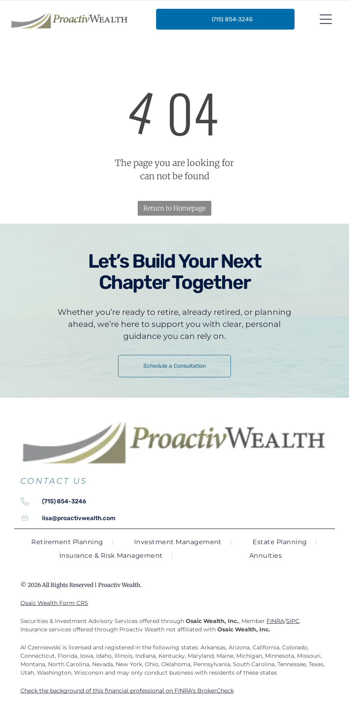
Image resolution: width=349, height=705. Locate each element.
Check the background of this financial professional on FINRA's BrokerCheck (127, 690)
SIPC (292, 621)
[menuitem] (72, 542)
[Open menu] (326, 19)
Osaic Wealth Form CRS (54, 603)
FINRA (275, 621)
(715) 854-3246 (64, 501)
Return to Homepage (174, 208)
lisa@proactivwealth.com (79, 518)
